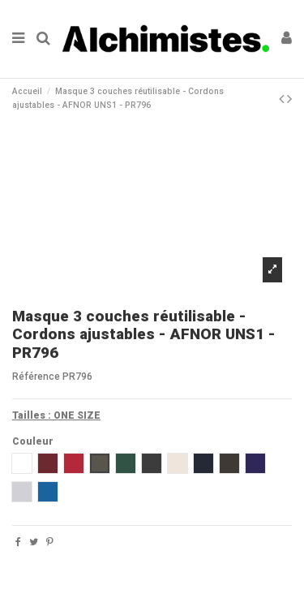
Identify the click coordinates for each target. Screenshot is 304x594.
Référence (36, 376)
